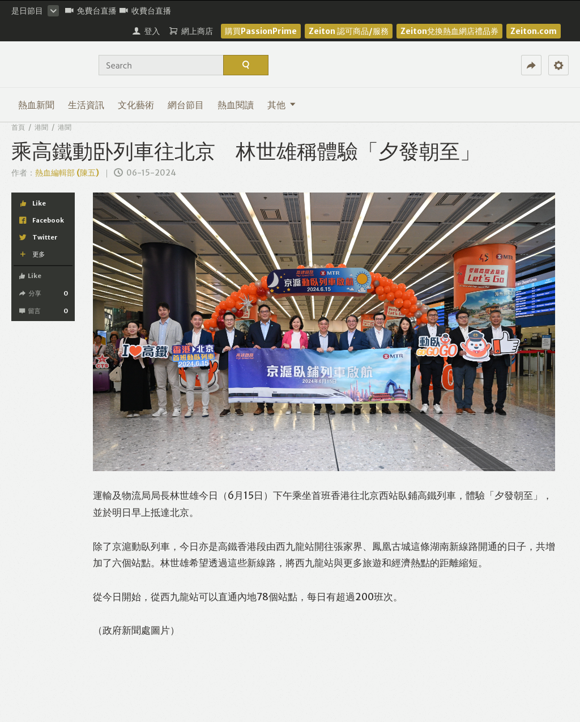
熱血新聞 (36, 104)
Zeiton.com (533, 31)
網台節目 (186, 104)
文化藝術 (136, 104)
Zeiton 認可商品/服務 (349, 31)
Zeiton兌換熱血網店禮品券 (449, 31)
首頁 (18, 127)
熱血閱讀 (236, 104)
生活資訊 (86, 104)
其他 (281, 104)
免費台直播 (91, 11)
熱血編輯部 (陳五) (67, 173)
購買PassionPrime (261, 31)
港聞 (41, 127)
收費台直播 (145, 11)
